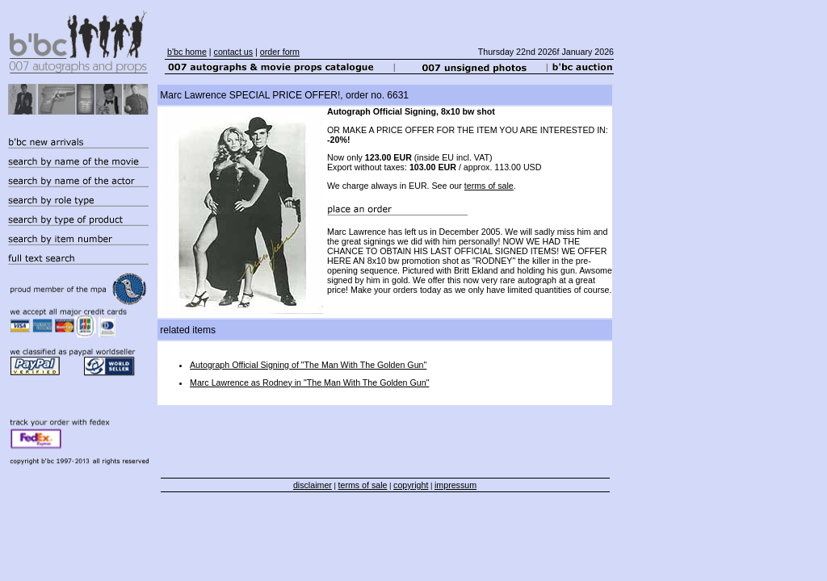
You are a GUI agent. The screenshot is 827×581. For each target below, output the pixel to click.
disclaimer (312, 485)
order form (280, 51)
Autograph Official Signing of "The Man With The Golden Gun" (308, 365)
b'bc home (187, 51)
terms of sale (489, 185)
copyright (410, 485)
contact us (234, 51)
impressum (455, 485)
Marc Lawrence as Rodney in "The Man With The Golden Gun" (309, 382)
